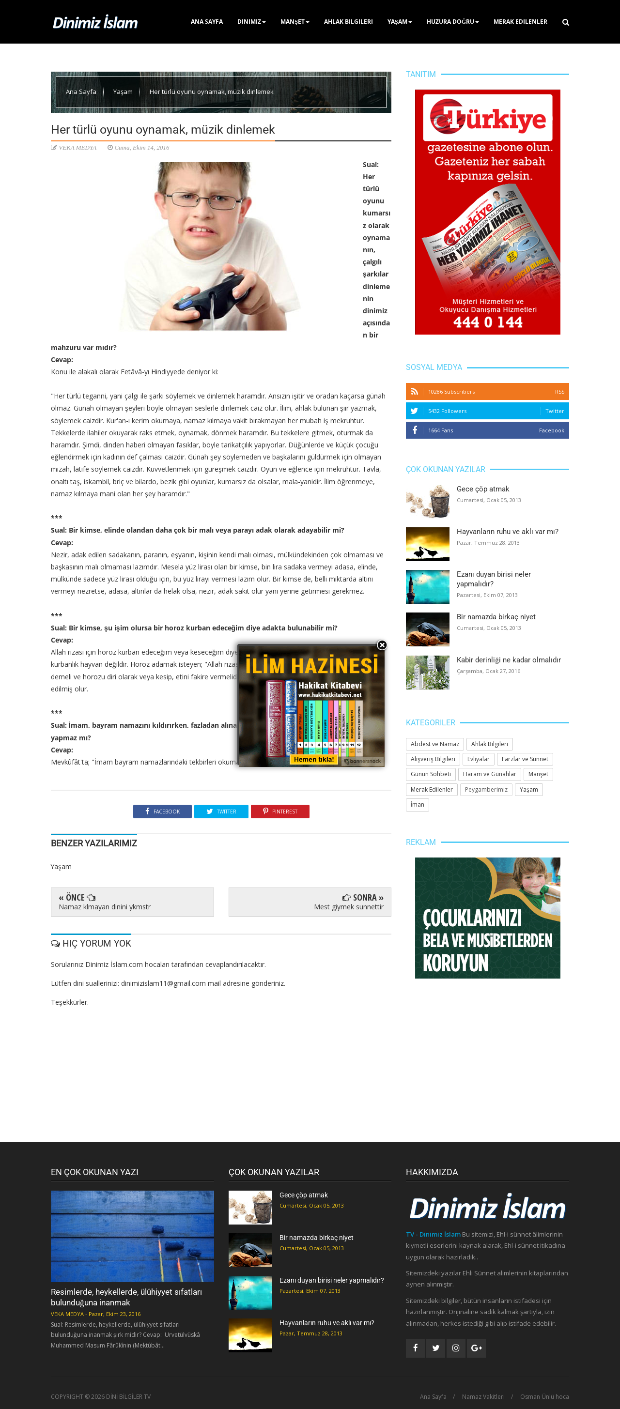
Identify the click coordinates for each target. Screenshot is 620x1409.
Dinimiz (251, 21)
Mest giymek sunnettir (349, 906)
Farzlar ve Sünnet (525, 759)
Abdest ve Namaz (435, 744)
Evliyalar (478, 759)
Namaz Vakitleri (483, 1397)
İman (417, 804)
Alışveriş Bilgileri (433, 759)
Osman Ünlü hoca (544, 1397)
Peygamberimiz (486, 789)
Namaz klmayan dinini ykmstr (105, 906)
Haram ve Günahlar (489, 774)
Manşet (295, 21)
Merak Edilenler (520, 21)
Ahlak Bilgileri (348, 21)
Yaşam (400, 21)
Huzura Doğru (453, 21)
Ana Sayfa (207, 21)
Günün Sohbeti (431, 774)
